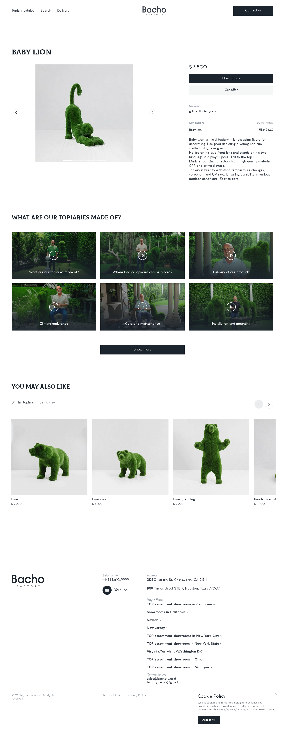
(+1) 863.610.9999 (116, 579)
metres (269, 123)
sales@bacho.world (161, 678)
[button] (16, 112)
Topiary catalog (23, 10)
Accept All (208, 720)
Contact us (253, 10)
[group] (84, 113)
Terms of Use (111, 695)
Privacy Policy (137, 695)
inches (260, 123)
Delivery (63, 10)
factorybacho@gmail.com (166, 682)
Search (46, 10)
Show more (142, 349)
